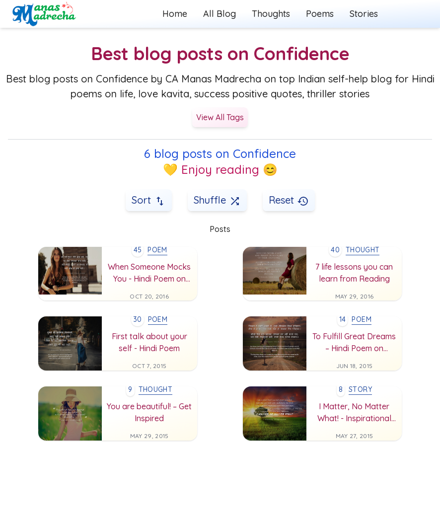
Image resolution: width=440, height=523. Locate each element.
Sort (149, 200)
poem (157, 249)
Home (174, 13)
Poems (320, 13)
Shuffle (217, 200)
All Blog (219, 13)
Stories (364, 13)
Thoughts (271, 13)
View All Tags (220, 117)
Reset (289, 200)
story (360, 389)
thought (362, 249)
